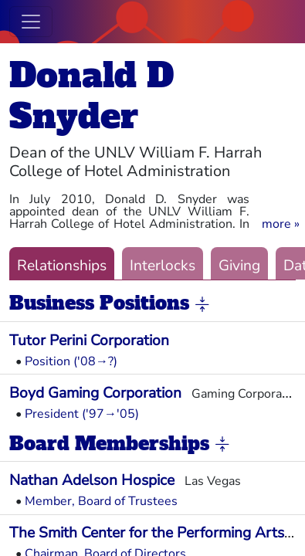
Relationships (62, 266)
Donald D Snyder (91, 96)
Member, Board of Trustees (101, 501)
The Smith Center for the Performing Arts (146, 533)
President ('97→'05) (82, 413)
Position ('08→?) (71, 361)
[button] (281, 224)
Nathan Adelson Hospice (92, 480)
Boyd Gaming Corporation (95, 393)
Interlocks (162, 266)
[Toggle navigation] (31, 21)
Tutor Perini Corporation (89, 341)
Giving (239, 266)
